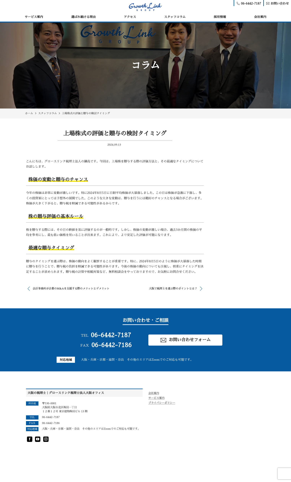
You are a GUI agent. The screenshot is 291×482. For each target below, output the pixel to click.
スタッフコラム (175, 17)
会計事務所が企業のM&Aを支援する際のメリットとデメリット (71, 288)
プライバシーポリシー (161, 402)
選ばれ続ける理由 (83, 17)
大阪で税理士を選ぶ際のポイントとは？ (173, 288)
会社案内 (260, 17)
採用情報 (220, 17)
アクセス (130, 17)
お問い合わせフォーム (185, 340)
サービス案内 (34, 17)
